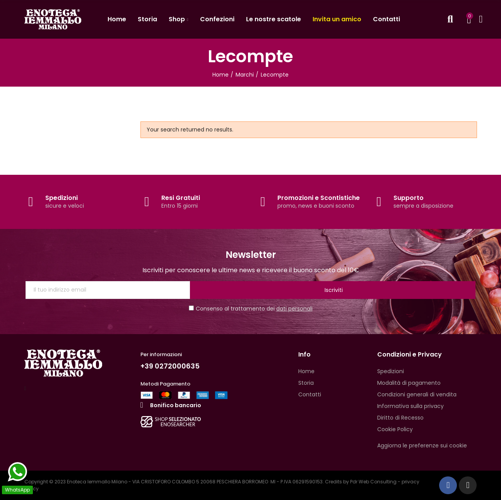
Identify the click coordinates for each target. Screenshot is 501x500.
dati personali (294, 308)
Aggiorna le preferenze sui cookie (422, 445)
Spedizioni (61, 197)
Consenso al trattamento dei (251, 308)
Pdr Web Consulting (373, 481)
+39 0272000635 (172, 365)
